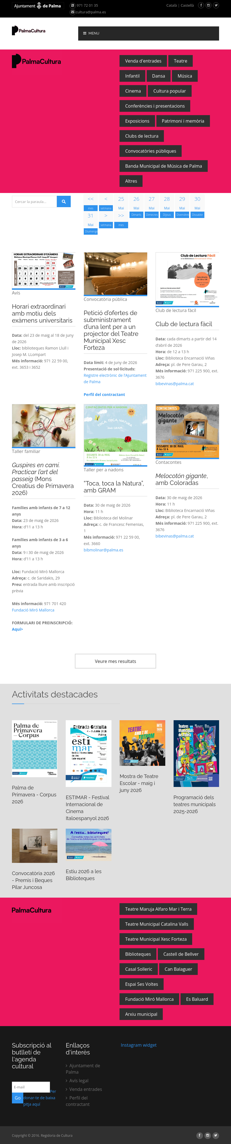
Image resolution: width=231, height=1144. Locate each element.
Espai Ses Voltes (141, 984)
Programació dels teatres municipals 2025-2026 (195, 804)
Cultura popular (169, 91)
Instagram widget (138, 1045)
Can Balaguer (178, 969)
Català (171, 5)
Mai (121, 202)
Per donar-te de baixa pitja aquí (39, 1098)
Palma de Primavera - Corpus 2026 (34, 794)
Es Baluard (197, 999)
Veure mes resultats (115, 661)
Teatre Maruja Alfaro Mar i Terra (158, 909)
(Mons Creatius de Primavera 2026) (43, 478)
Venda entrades (84, 1089)
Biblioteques (138, 954)
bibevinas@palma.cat (175, 383)
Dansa (158, 76)
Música (184, 76)
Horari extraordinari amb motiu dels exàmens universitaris (42, 313)
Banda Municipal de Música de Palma (163, 166)
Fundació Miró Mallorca (33, 610)
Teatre (180, 61)
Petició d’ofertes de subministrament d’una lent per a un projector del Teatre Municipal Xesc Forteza (111, 330)
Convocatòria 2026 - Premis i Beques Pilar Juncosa (33, 880)
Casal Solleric (138, 969)
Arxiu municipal (141, 1014)
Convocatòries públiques (150, 151)
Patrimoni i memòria (183, 121)
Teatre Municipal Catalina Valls (156, 924)
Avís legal (77, 1081)
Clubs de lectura (141, 136)
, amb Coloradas (182, 479)
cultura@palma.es (88, 11)
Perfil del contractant (78, 1101)
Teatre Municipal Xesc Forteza (156, 939)
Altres (131, 181)
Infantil (132, 76)
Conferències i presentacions (155, 106)
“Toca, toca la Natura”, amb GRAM (114, 487)
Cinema (133, 91)
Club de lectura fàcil (184, 324)
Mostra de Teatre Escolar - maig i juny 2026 (139, 783)
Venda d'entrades (143, 61)
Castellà (187, 5)
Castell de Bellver (181, 954)
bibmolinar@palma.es (103, 550)
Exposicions (137, 121)
